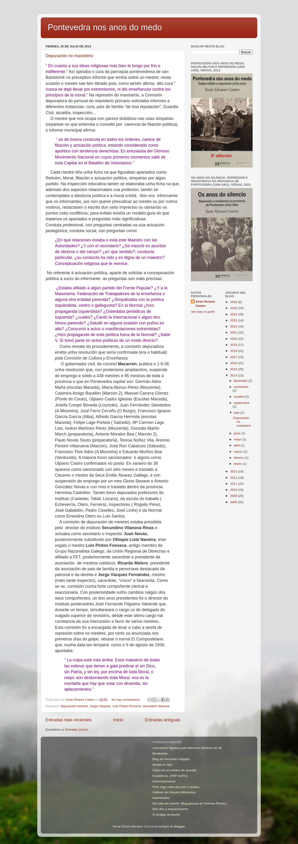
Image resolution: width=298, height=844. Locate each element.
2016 (234, 363)
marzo (239, 451)
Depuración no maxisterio (69, 55)
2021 (234, 332)
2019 (234, 344)
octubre (239, 396)
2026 (234, 302)
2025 (234, 308)
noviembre (241, 387)
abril (237, 445)
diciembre (241, 380)
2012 (234, 477)
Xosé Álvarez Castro (205, 304)
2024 (234, 314)
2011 (234, 483)
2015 (234, 369)
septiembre (242, 403)
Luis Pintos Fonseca (126, 706)
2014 (234, 375)
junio (237, 433)
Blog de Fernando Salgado (171, 759)
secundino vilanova (156, 706)
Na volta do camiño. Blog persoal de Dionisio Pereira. (189, 803)
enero (238, 463)
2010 (234, 489)
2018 (234, 351)
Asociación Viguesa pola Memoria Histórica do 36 (187, 748)
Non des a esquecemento (170, 809)
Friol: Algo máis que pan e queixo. (176, 787)
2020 (234, 338)
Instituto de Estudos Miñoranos (174, 792)
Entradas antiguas (162, 719)
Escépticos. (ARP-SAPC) (170, 776)
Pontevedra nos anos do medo (105, 27)
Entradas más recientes (68, 719)
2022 (234, 326)
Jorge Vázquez (100, 706)
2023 (234, 320)
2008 (234, 502)
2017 (234, 357)
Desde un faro (162, 764)
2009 (234, 496)
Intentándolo (161, 798)
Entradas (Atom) (76, 729)
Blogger (179, 826)
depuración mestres (74, 706)
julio (237, 412)
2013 (234, 471)
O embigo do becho (166, 814)
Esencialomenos (164, 781)
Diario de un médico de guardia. (174, 770)
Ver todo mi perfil (202, 311)
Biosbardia (159, 753)
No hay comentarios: (126, 699)
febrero (239, 457)
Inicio (118, 719)
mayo (238, 439)
